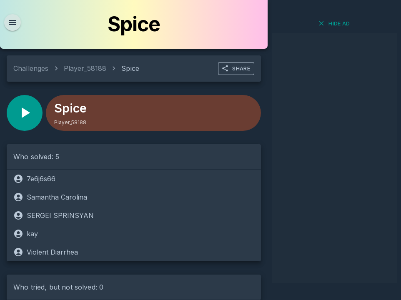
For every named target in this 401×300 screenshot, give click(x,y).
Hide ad (334, 23)
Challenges (31, 68)
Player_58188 (85, 68)
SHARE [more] (235, 68)
